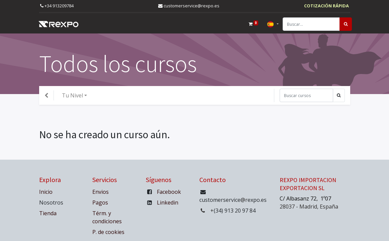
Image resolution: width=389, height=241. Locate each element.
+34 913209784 (57, 6)
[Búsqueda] (344, 24)
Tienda (48, 213)
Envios (100, 191)
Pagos (100, 202)
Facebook (169, 191)
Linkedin (167, 202)
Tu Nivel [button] (72, 95)
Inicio (46, 191)
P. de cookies (109, 232)
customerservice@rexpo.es (188, 6)
